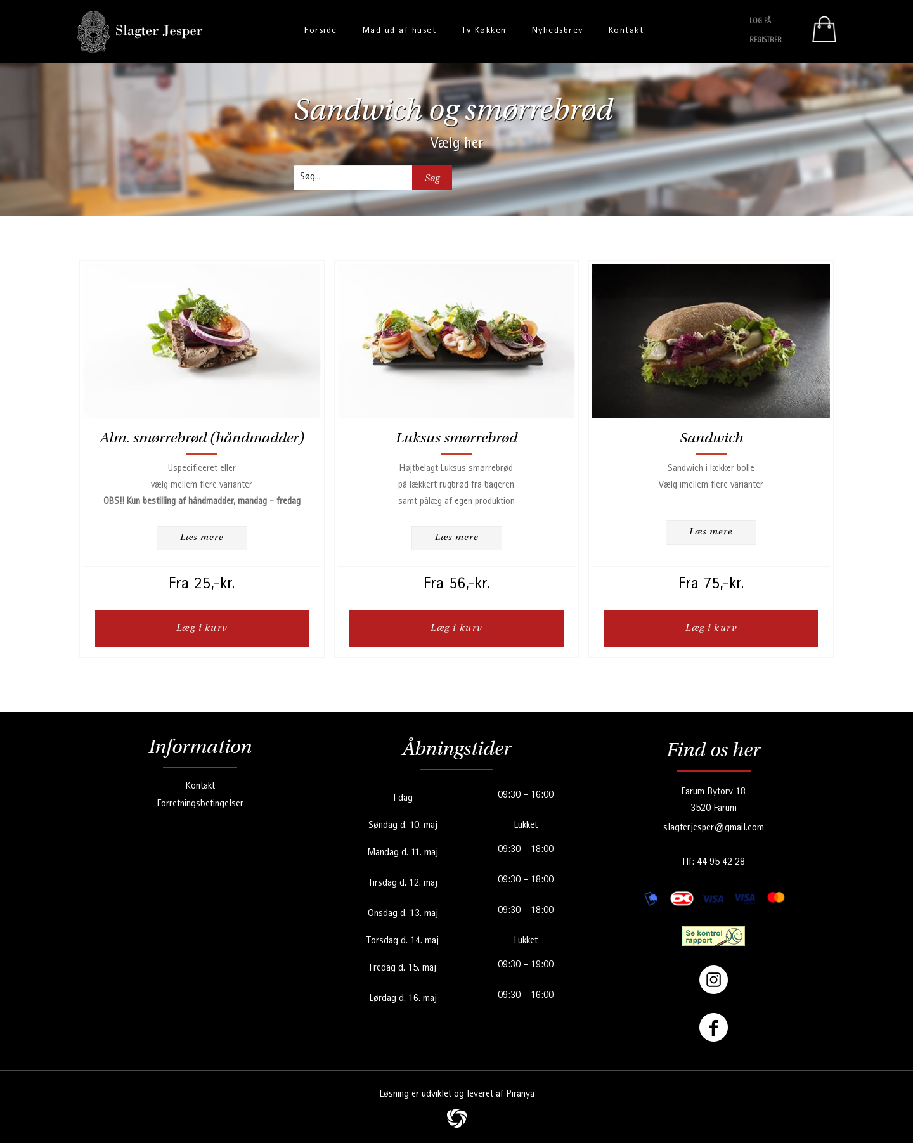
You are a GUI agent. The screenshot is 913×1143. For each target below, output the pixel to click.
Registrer (765, 40)
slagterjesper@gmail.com (713, 828)
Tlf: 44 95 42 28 (713, 862)
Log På (760, 21)
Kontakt (200, 786)
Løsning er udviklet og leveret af (456, 1094)
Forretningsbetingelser (200, 804)
